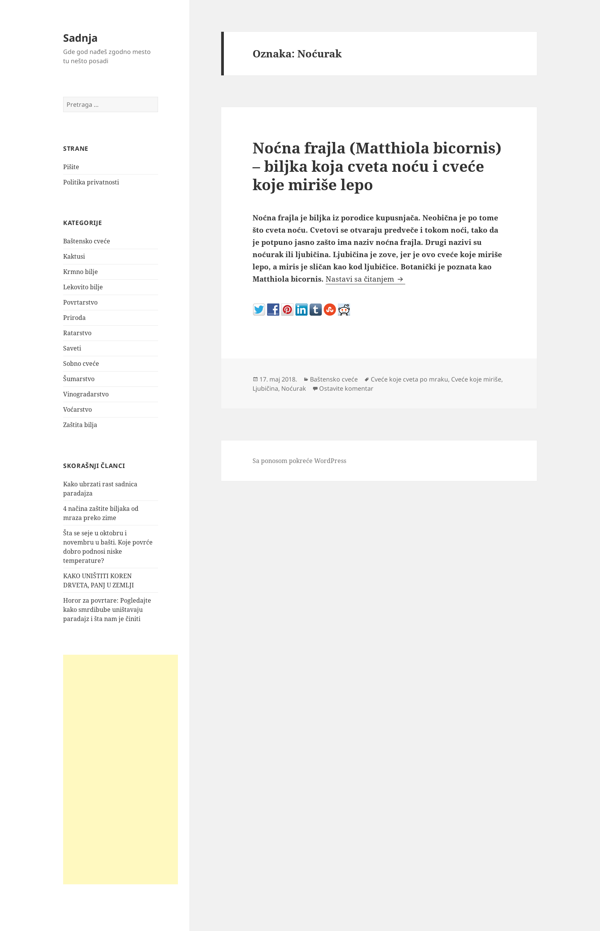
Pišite (71, 167)
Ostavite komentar (346, 388)
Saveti (72, 348)
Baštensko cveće (86, 241)
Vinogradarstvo (86, 394)
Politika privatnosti (91, 182)
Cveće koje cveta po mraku (409, 379)
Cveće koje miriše (476, 379)
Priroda (74, 317)
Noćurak (293, 388)
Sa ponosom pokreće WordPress (299, 461)
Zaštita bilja (80, 425)
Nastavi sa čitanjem (365, 279)
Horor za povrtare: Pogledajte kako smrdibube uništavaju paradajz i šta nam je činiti (107, 609)
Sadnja (80, 38)
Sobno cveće (81, 363)
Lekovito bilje (83, 287)
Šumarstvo (79, 379)
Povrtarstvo (80, 302)
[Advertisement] (120, 769)
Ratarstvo (77, 333)
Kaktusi (74, 256)
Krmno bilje (80, 271)
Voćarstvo (77, 409)
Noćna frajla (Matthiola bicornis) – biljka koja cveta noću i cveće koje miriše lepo (377, 165)
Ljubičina (265, 388)
